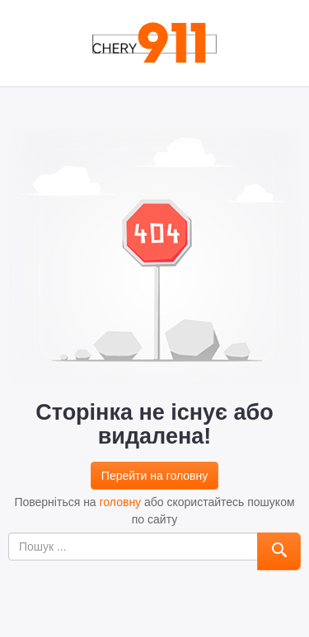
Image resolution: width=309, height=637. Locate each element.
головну (121, 502)
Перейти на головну (154, 475)
